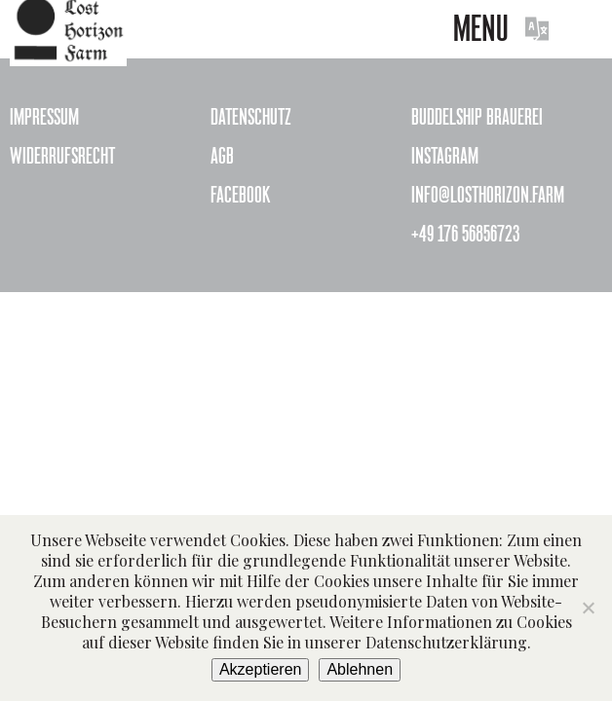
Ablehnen (359, 669)
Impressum (44, 117)
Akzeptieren (260, 669)
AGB (222, 156)
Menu (481, 29)
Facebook (240, 194)
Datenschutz (250, 117)
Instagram (444, 156)
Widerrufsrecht (62, 156)
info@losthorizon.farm (487, 194)
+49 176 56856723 (465, 233)
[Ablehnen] (587, 607)
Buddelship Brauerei (477, 117)
